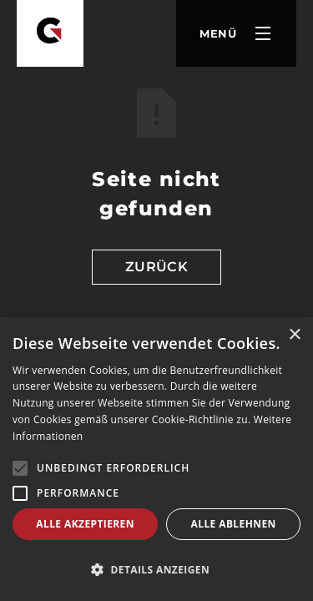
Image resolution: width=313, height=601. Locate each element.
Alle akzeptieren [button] (85, 524)
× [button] (294, 335)
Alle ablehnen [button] (233, 524)
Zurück (157, 267)
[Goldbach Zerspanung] (50, 33)
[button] (236, 33)
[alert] (156, 459)
